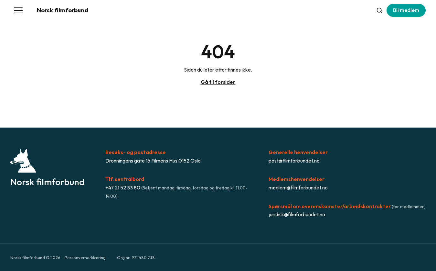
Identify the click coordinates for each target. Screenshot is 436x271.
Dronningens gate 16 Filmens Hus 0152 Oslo (153, 160)
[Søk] (379, 10)
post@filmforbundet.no (294, 160)
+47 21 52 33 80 (122, 187)
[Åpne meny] (18, 10)
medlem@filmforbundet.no (298, 187)
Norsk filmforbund (62, 10)
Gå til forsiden (218, 82)
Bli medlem (406, 10)
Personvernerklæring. (86, 257)
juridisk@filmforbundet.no (297, 214)
